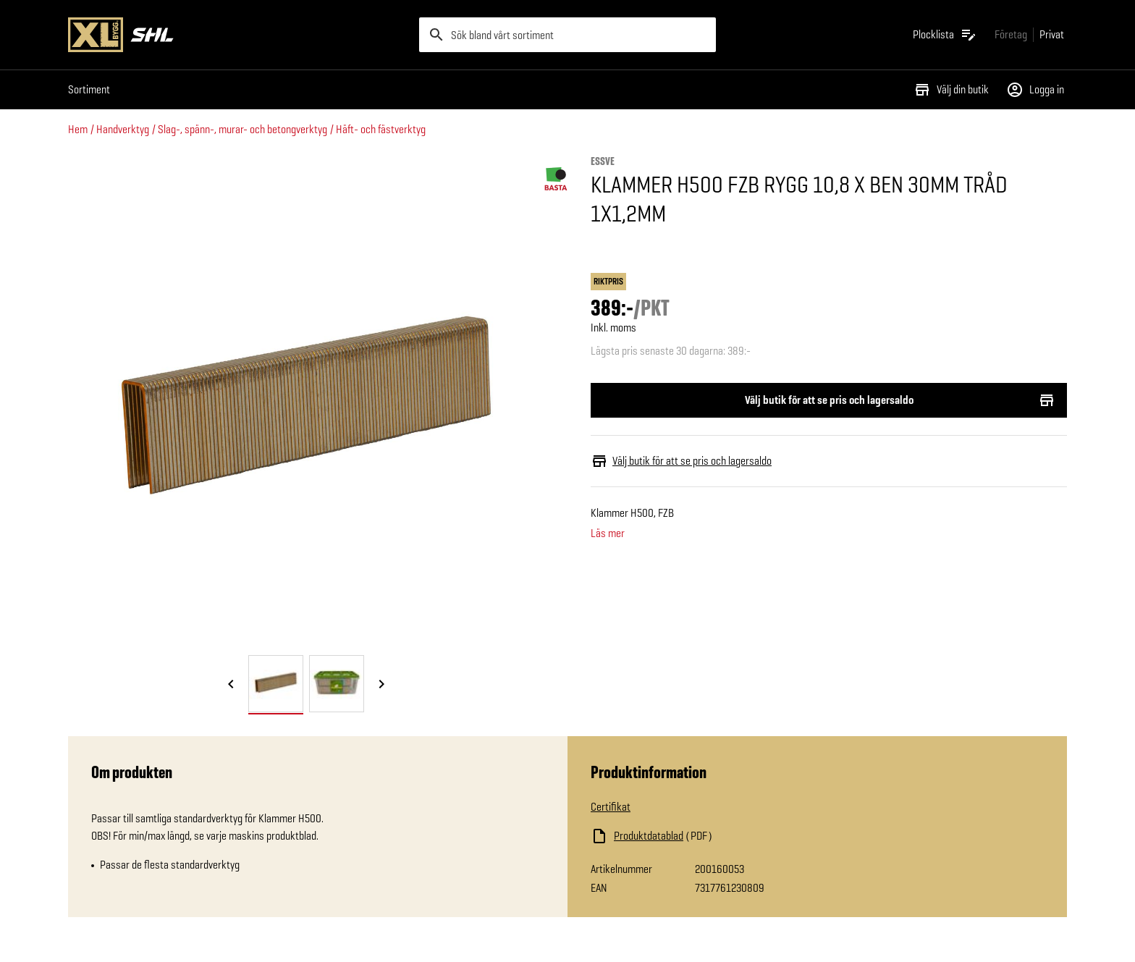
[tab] (275, 683)
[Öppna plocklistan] (945, 34)
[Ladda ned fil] (735, 836)
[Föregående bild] (231, 684)
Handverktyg (122, 129)
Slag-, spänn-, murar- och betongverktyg (242, 129)
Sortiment (89, 89)
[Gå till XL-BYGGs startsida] (238, 34)
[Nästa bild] (381, 684)
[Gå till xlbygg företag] (1011, 34)
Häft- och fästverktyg (381, 129)
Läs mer (608, 533)
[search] (567, 34)
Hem (78, 129)
